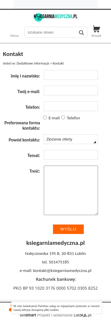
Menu (14, 35)
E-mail (51, 118)
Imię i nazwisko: (25, 76)
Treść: (35, 171)
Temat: (34, 155)
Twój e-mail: (28, 91)
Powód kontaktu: (24, 140)
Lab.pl (82, 315)
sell (28, 315)
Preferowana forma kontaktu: (22, 125)
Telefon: (32, 107)
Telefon (70, 118)
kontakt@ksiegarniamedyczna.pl (62, 270)
